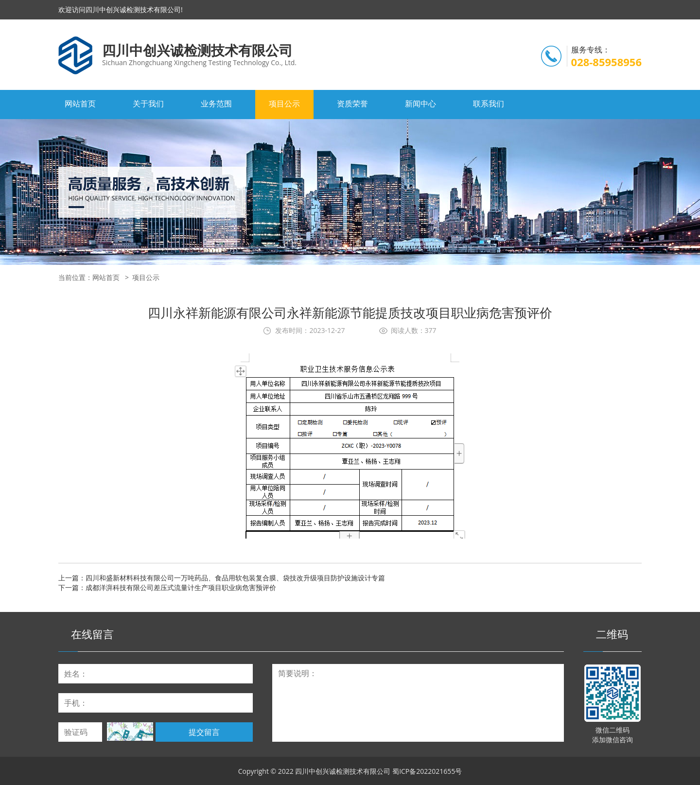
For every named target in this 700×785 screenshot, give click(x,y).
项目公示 (284, 103)
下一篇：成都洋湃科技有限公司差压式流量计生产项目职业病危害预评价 (167, 587)
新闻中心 (420, 103)
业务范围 (216, 103)
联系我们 (488, 103)
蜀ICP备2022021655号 (427, 771)
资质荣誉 (352, 103)
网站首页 (80, 103)
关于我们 (148, 103)
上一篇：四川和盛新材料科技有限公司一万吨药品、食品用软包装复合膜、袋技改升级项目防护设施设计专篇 (221, 577)
